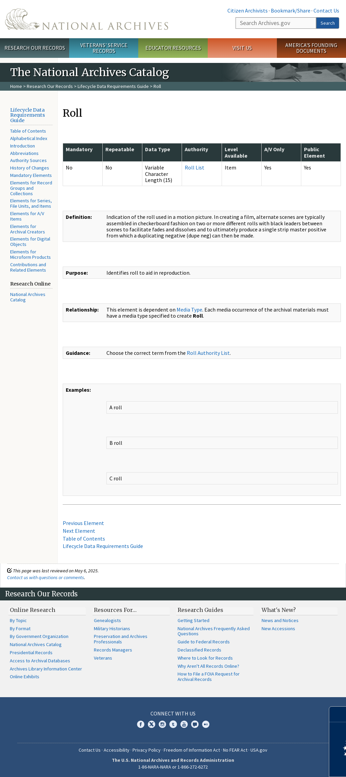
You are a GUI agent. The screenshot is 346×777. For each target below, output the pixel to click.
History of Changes (29, 168)
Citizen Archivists (247, 10)
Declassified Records (199, 650)
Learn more (286, 765)
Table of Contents (28, 131)
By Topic (18, 620)
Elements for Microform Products (30, 254)
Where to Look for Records (205, 658)
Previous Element (83, 523)
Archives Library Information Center (46, 669)
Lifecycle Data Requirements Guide (113, 86)
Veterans (103, 658)
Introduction (22, 146)
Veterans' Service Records (103, 48)
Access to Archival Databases (40, 661)
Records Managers (113, 650)
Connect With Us (173, 713)
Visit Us (242, 47)
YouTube (184, 724)
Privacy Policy (147, 750)
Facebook (141, 724)
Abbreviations (24, 153)
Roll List (194, 167)
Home (16, 86)
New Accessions (278, 628)
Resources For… (115, 610)
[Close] (338, 714)
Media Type (189, 309)
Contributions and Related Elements (28, 267)
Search (328, 23)
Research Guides (200, 610)
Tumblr (173, 724)
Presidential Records (31, 652)
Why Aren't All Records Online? (208, 666)
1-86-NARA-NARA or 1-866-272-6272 (173, 767)
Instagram (162, 724)
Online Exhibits (24, 676)
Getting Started (193, 620)
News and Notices (280, 620)
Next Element (79, 530)
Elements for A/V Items (27, 216)
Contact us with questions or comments (45, 577)
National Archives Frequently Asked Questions (214, 631)
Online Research (32, 610)
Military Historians (112, 628)
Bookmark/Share (290, 10)
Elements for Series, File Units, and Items (31, 203)
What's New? (279, 610)
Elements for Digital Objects (30, 241)
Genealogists (107, 620)
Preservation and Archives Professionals (120, 639)
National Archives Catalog (27, 297)
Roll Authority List (208, 352)
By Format (20, 628)
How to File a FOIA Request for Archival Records (209, 676)
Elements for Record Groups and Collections (31, 188)
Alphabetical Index (28, 138)
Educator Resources (173, 47)
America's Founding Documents (311, 48)
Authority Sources (28, 160)
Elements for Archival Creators (27, 229)
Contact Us (326, 10)
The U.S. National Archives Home (86, 19)
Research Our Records (34, 47)
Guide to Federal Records (204, 642)
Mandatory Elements (31, 175)
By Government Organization (39, 636)
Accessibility (116, 750)
